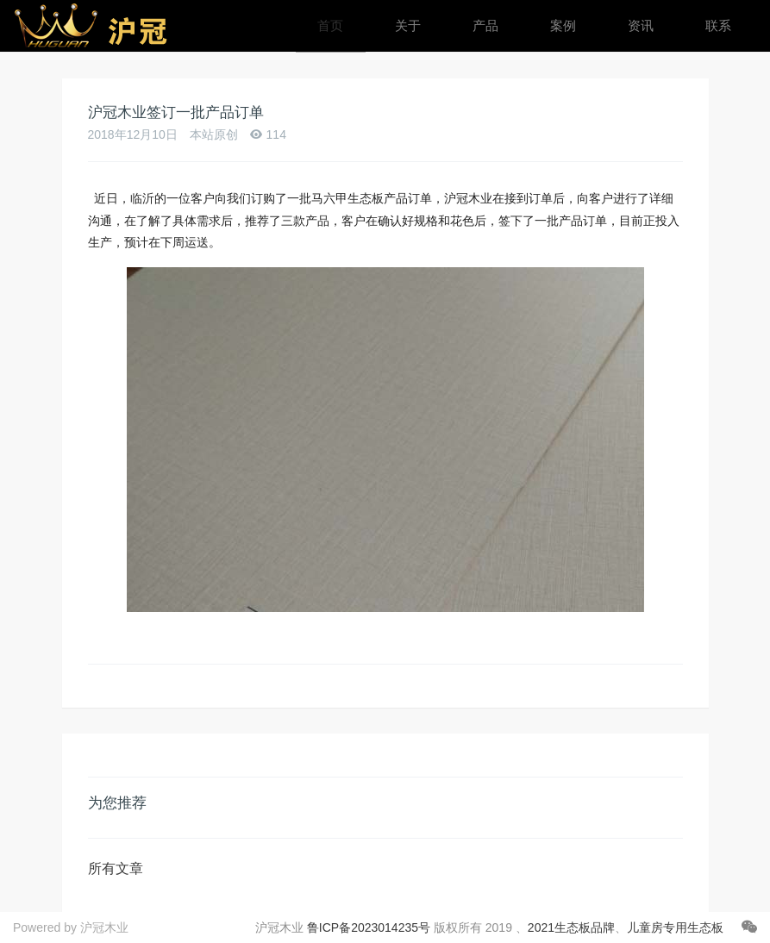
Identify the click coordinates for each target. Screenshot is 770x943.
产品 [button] (485, 25)
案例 (563, 25)
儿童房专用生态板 (675, 927)
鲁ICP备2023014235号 (368, 927)
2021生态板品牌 (571, 927)
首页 (330, 25)
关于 (408, 25)
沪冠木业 (104, 927)
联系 (718, 25)
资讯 (641, 25)
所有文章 (115, 868)
